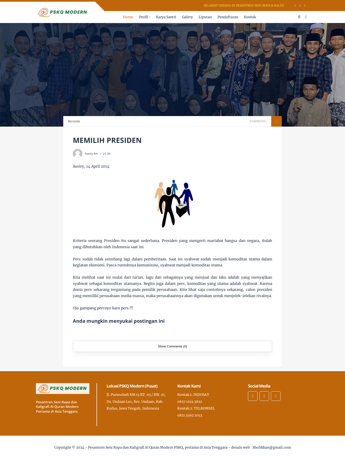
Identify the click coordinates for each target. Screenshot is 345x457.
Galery (187, 17)
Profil (143, 17)
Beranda (74, 121)
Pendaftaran (228, 17)
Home (128, 17)
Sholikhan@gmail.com (272, 447)
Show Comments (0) (172, 346)
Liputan (205, 17)
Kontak (250, 17)
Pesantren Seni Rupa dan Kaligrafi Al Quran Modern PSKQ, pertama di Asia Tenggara (158, 447)
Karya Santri (166, 17)
